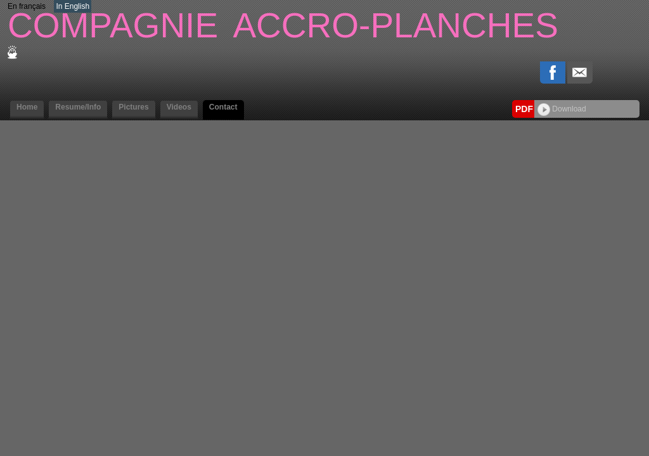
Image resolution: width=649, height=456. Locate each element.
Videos (179, 107)
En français (27, 6)
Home (26, 107)
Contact (223, 107)
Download (561, 108)
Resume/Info (78, 107)
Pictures (133, 107)
